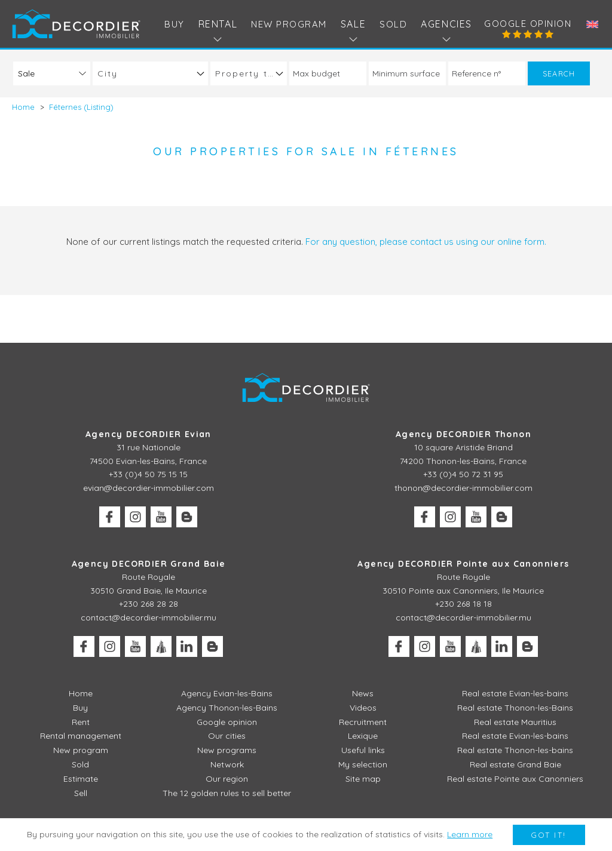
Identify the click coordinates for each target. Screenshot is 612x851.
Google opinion (527, 23)
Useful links (363, 750)
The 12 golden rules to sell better (227, 793)
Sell (80, 793)
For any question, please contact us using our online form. (425, 241)
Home (81, 693)
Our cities (227, 735)
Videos (363, 707)
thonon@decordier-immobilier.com (463, 488)
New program (289, 24)
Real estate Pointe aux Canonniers (515, 778)
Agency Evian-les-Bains (227, 693)
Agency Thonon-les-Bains (226, 707)
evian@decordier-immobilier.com (148, 488)
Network (227, 764)
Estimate (80, 778)
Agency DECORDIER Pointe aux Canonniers (463, 563)
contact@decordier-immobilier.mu (148, 617)
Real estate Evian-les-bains (515, 693)
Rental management (80, 735)
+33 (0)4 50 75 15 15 (148, 474)
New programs (226, 750)
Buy (174, 24)
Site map (363, 778)
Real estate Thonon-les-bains (515, 750)
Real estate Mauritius (515, 722)
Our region (227, 778)
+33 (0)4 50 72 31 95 (463, 474)
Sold (393, 24)
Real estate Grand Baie (515, 764)
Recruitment (363, 722)
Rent (81, 722)
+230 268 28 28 (148, 603)
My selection (362, 764)
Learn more (469, 834)
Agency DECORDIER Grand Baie (149, 563)
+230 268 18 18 (463, 603)
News (363, 693)
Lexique (363, 735)
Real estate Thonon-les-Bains (515, 707)
